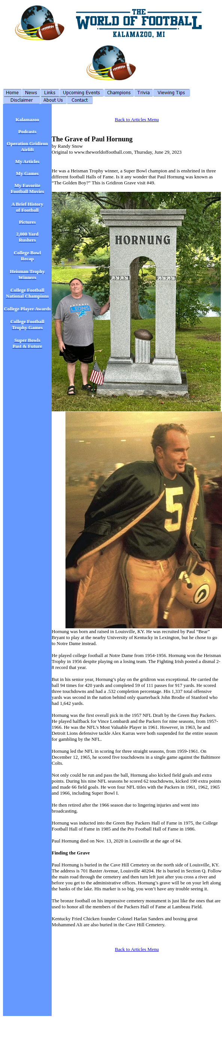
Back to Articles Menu (137, 119)
